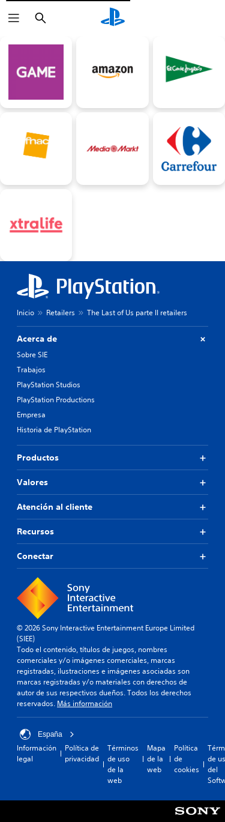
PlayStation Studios (48, 384)
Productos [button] (112, 458)
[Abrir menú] (14, 18)
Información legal (36, 753)
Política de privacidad (82, 753)
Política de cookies (186, 759)
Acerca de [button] (112, 339)
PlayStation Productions (56, 399)
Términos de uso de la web (123, 764)
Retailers (60, 312)
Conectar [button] (112, 556)
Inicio (25, 312)
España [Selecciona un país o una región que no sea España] (47, 734)
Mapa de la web (156, 759)
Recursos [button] (112, 531)
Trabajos (31, 369)
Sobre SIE (32, 354)
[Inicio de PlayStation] (113, 18)
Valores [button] (112, 482)
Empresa (31, 414)
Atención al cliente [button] (112, 507)
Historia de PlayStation (54, 430)
